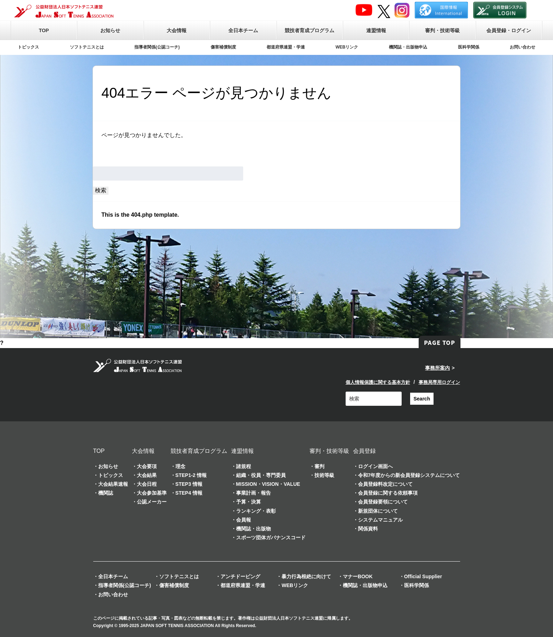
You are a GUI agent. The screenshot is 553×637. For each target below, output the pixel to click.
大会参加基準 (152, 493)
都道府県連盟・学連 (286, 47)
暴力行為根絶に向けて (306, 576)
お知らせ (110, 30)
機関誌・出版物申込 (408, 47)
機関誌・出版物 (253, 528)
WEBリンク (347, 47)
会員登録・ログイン (508, 30)
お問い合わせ (522, 47)
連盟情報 (376, 30)
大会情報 (176, 30)
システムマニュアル (380, 520)
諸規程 (243, 466)
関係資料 (368, 528)
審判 (319, 466)
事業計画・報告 (253, 493)
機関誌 (105, 493)
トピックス (28, 47)
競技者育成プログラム (309, 30)
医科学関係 (468, 47)
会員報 (243, 520)
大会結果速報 (113, 484)
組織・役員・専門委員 (261, 475)
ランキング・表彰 (256, 511)
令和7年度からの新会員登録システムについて (409, 475)
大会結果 (147, 475)
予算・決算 (248, 502)
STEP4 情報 (188, 493)
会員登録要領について (383, 502)
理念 (180, 466)
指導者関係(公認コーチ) (157, 47)
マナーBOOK (358, 576)
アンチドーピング (240, 576)
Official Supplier (423, 576)
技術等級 (324, 475)
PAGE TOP (439, 342)
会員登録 (364, 451)
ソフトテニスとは (87, 47)
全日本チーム (243, 30)
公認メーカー (152, 502)
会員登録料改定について (385, 484)
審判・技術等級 (442, 30)
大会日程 (147, 484)
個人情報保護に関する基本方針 (378, 382)
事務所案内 (437, 368)
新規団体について (378, 511)
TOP (44, 30)
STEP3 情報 (188, 484)
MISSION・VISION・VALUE (268, 484)
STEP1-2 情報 (191, 475)
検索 (100, 190)
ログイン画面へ (375, 466)
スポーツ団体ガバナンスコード (271, 537)
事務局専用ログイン (439, 382)
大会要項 (147, 466)
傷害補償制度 (223, 47)
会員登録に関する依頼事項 (388, 493)
